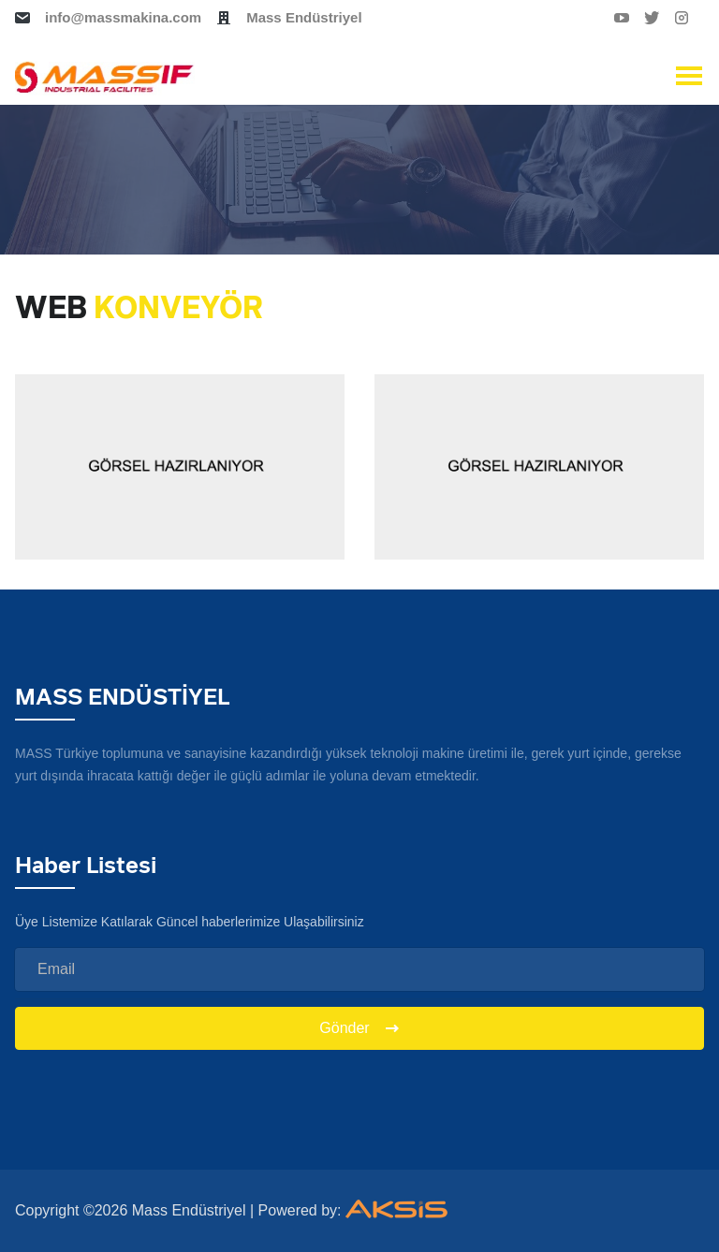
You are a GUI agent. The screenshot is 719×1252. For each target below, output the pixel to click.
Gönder (359, 1028)
